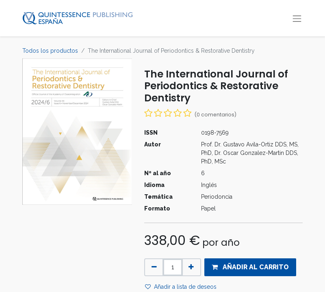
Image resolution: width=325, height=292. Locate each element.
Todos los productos (50, 50)
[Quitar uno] (154, 267)
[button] (250, 267)
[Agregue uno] (191, 267)
